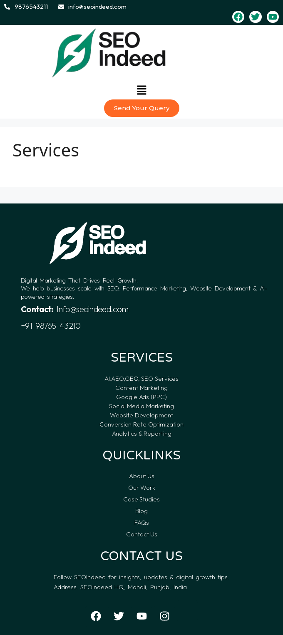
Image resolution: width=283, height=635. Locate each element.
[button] (141, 90)
